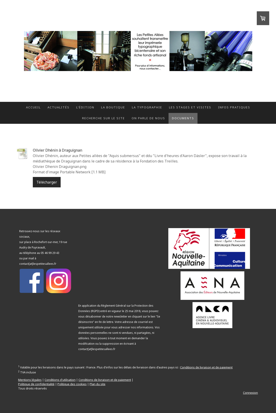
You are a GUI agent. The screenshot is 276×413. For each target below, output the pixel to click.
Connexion (250, 393)
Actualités (58, 107)
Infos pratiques (234, 107)
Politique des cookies (72, 384)
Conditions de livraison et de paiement (206, 367)
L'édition (85, 107)
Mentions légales (30, 380)
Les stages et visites (190, 107)
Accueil (33, 107)
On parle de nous (148, 118)
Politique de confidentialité (36, 384)
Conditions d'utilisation (60, 380)
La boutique (113, 107)
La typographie (147, 107)
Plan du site (97, 384)
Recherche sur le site (103, 118)
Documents (183, 118)
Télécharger (46, 182)
